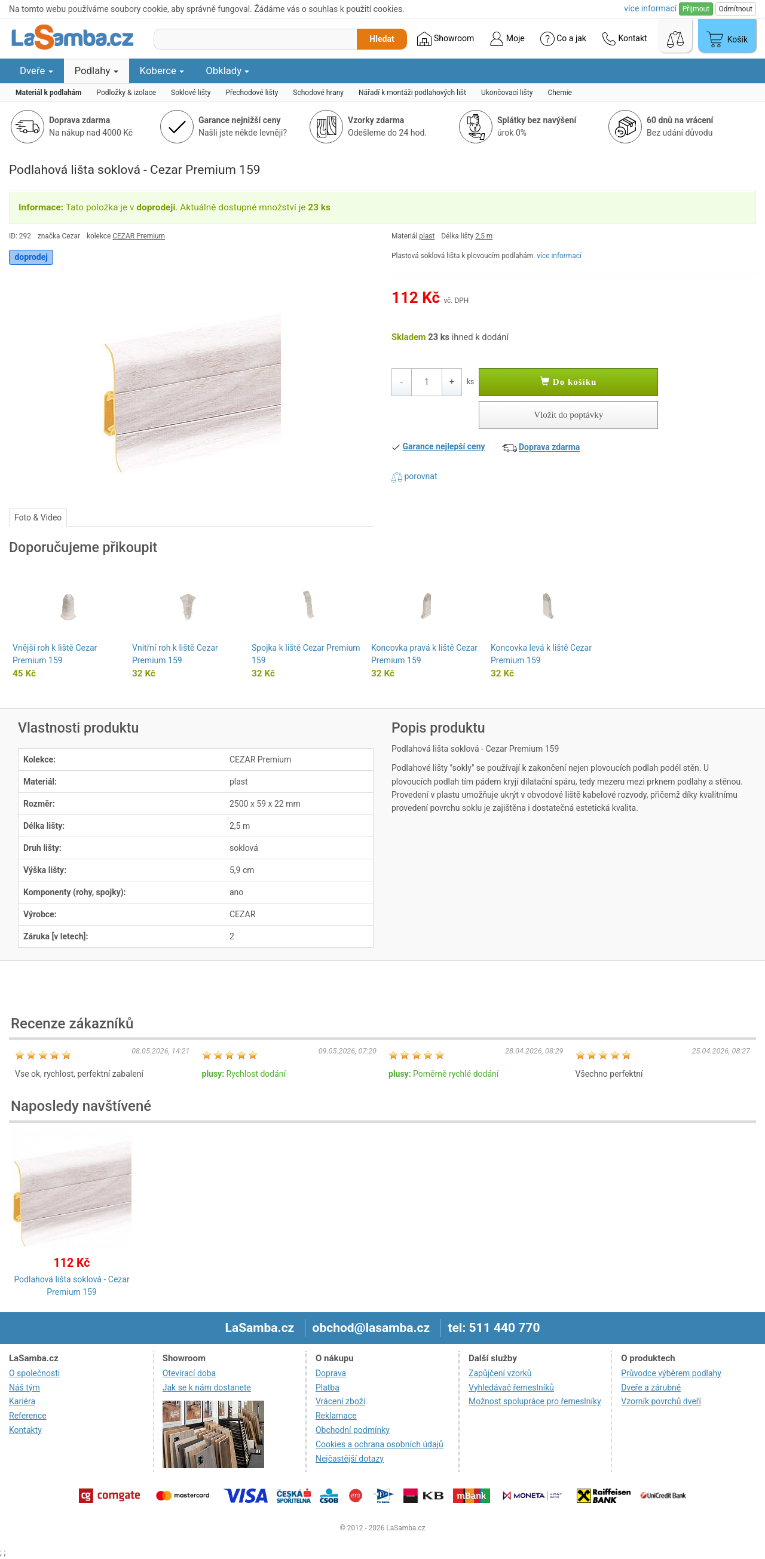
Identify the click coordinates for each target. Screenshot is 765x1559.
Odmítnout (735, 9)
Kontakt (624, 39)
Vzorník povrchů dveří (661, 1401)
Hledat (381, 39)
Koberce (162, 70)
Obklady (227, 70)
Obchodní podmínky (353, 1430)
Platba (327, 1387)
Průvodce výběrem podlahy (671, 1373)
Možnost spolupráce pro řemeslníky (535, 1401)
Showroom (445, 39)
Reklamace (336, 1415)
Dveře (36, 70)
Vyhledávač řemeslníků (511, 1387)
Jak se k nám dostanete (207, 1387)
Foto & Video (38, 517)
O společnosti (34, 1373)
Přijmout (696, 9)
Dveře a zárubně (651, 1387)
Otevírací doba (189, 1373)
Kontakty (25, 1430)
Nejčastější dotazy (350, 1458)
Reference (28, 1415)
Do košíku (568, 382)
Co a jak (563, 39)
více (650, 8)
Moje (506, 39)
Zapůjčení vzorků (500, 1373)
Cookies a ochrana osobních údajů (379, 1444)
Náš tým (24, 1387)
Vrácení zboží (340, 1401)
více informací (559, 256)
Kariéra (22, 1401)
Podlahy (96, 70)
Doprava (331, 1373)
